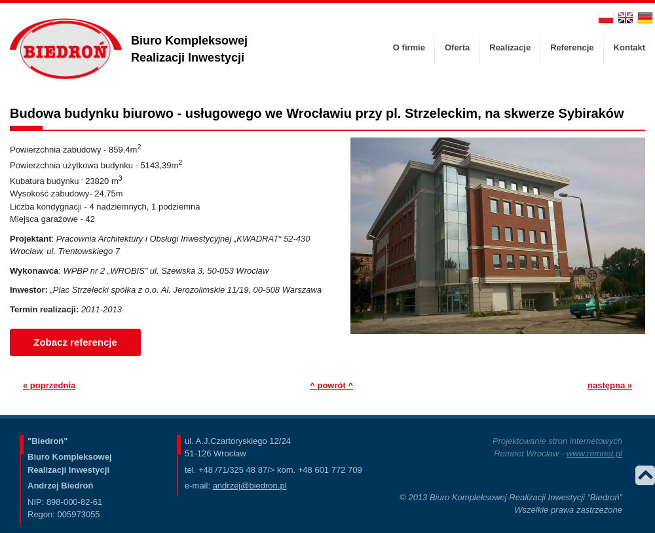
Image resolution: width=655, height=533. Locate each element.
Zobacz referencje (75, 342)
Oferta (457, 47)
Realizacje (510, 47)
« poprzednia (49, 385)
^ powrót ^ (331, 385)
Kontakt (629, 47)
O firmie (409, 47)
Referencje (571, 47)
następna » (610, 385)
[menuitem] (409, 47)
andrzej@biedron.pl (250, 485)
